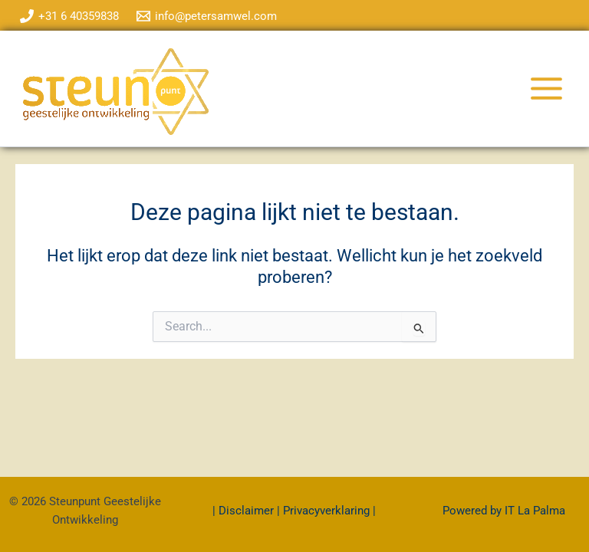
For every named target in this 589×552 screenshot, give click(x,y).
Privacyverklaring (326, 511)
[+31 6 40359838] (69, 16)
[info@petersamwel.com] (207, 16)
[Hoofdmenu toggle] (546, 88)
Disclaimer (248, 511)
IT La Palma (535, 511)
